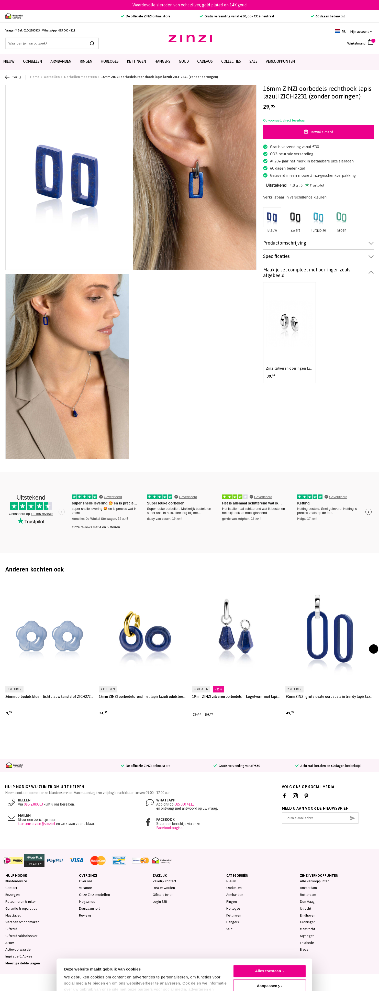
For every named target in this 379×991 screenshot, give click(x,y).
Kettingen (233, 915)
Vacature (85, 888)
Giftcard (11, 929)
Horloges (233, 908)
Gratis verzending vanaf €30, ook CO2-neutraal (236, 16)
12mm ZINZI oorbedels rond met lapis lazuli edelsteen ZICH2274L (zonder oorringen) (143, 697)
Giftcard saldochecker (21, 936)
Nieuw (231, 881)
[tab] (318, 243)
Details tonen (76, 976)
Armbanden (234, 895)
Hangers (232, 922)
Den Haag (307, 902)
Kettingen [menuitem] (136, 61)
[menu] (189, 62)
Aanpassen (268, 963)
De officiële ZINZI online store (145, 16)
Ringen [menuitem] (86, 61)
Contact (11, 888)
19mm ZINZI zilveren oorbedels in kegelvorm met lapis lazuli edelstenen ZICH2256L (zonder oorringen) (236, 697)
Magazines (87, 902)
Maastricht (307, 929)
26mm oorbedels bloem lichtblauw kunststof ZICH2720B (49, 697)
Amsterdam (308, 888)
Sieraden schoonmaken (22, 922)
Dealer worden (164, 888)
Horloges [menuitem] (110, 61)
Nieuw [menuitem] (9, 61)
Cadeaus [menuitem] (205, 61)
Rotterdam (308, 895)
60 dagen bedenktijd (328, 16)
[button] (361, 32)
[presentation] (373, 649)
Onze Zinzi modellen (94, 895)
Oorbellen (234, 888)
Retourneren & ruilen (21, 902)
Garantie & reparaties (21, 908)
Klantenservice (16, 881)
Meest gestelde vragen (22, 963)
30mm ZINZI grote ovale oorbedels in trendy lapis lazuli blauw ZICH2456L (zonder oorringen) (329, 697)
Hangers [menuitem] (162, 61)
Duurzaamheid (89, 908)
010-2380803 (32, 30)
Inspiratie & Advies (18, 956)
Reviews (85, 915)
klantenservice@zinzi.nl (36, 824)
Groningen (308, 922)
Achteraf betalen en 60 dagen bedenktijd (328, 766)
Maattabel (13, 915)
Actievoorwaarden (18, 949)
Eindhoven (307, 915)
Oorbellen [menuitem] (32, 61)
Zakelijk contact (164, 881)
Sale (229, 929)
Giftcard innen (163, 895)
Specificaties (276, 256)
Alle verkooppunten (314, 881)
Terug (13, 77)
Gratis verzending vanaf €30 (237, 766)
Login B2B (160, 902)
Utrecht (305, 908)
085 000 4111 (66, 30)
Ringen (231, 902)
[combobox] (52, 43)
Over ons (85, 881)
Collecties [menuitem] (231, 61)
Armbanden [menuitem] (60, 61)
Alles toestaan (268, 948)
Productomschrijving (284, 243)
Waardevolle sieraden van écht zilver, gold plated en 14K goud (189, 5)
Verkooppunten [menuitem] (280, 61)
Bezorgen (12, 895)
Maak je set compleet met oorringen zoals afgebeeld (306, 272)
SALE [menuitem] (253, 61)
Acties (9, 943)
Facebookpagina (169, 828)
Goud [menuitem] (184, 61)
